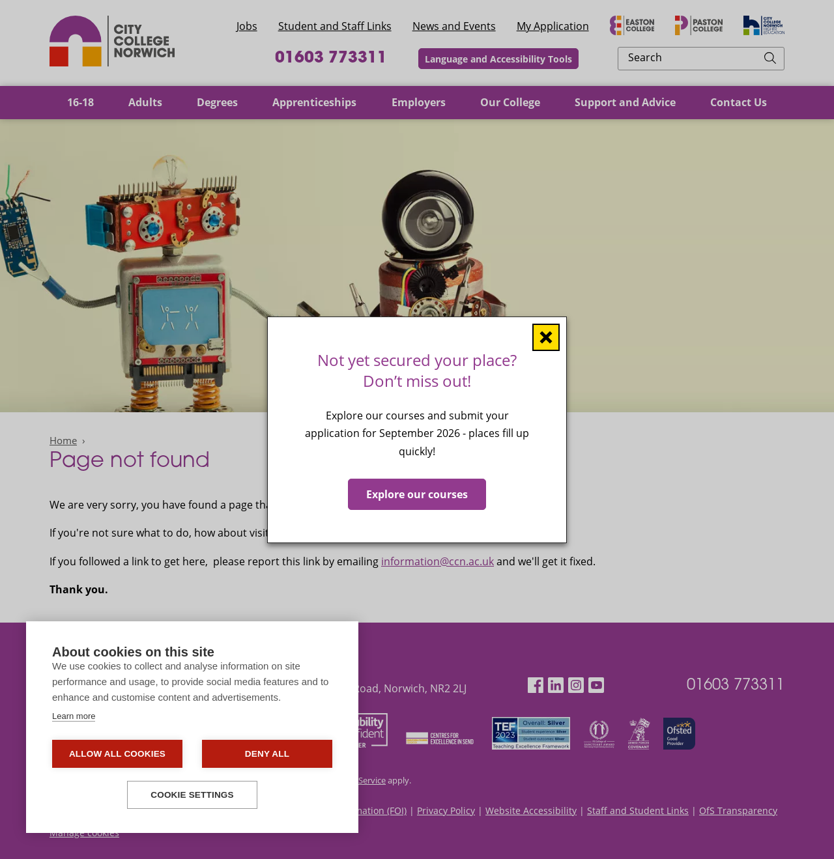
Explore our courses (417, 493)
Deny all (267, 754)
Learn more (73, 716)
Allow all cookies (117, 754)
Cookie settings (192, 795)
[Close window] (546, 336)
